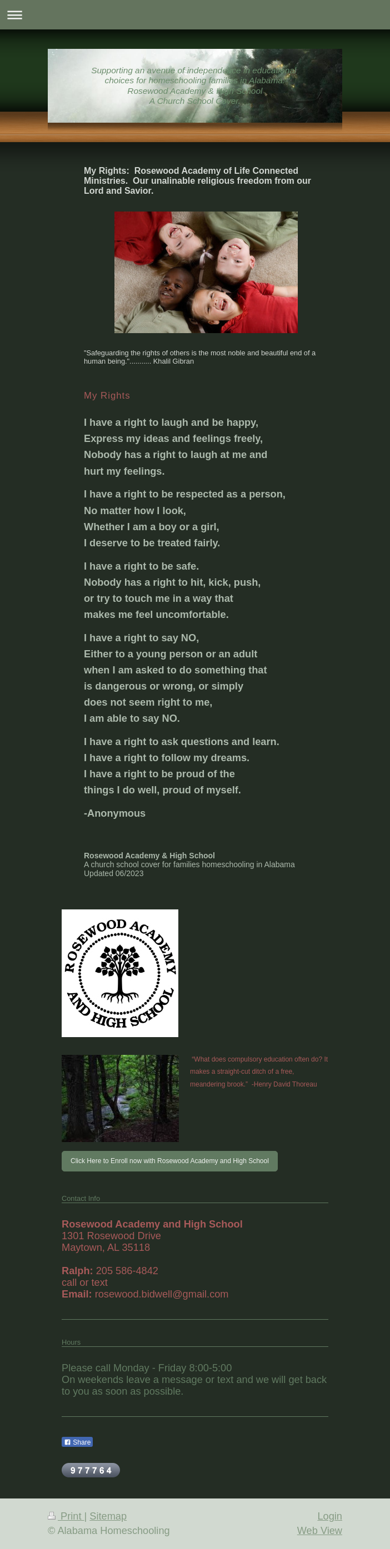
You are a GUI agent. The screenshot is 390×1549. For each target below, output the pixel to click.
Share (77, 1442)
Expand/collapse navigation (195, 15)
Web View (319, 1530)
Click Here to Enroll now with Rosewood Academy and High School (170, 1161)
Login (329, 1516)
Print (66, 1516)
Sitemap (108, 1516)
